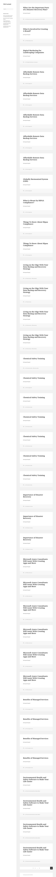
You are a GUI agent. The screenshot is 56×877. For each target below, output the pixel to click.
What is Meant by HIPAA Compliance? (33, 201)
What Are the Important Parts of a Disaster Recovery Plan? (8, 16)
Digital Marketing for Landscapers (32, 62)
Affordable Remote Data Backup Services (7, 24)
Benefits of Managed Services (35, 699)
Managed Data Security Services (40, 19)
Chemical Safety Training (34, 358)
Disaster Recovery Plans (31, 19)
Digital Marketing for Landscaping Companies (7, 21)
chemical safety (29, 368)
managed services (30, 709)
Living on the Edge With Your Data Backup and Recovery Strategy (35, 267)
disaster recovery (30, 506)
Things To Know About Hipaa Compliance (35, 223)
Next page (51, 868)
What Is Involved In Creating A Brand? (35, 30)
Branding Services (30, 40)
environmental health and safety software (33, 791)
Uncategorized (29, 83)
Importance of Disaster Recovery (33, 496)
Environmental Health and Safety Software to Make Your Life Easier (36, 779)
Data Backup (35, 278)
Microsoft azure (29, 572)
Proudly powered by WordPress (28, 874)
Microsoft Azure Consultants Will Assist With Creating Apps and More (35, 561)
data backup (29, 278)
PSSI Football (7, 4)
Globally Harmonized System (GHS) (35, 180)
